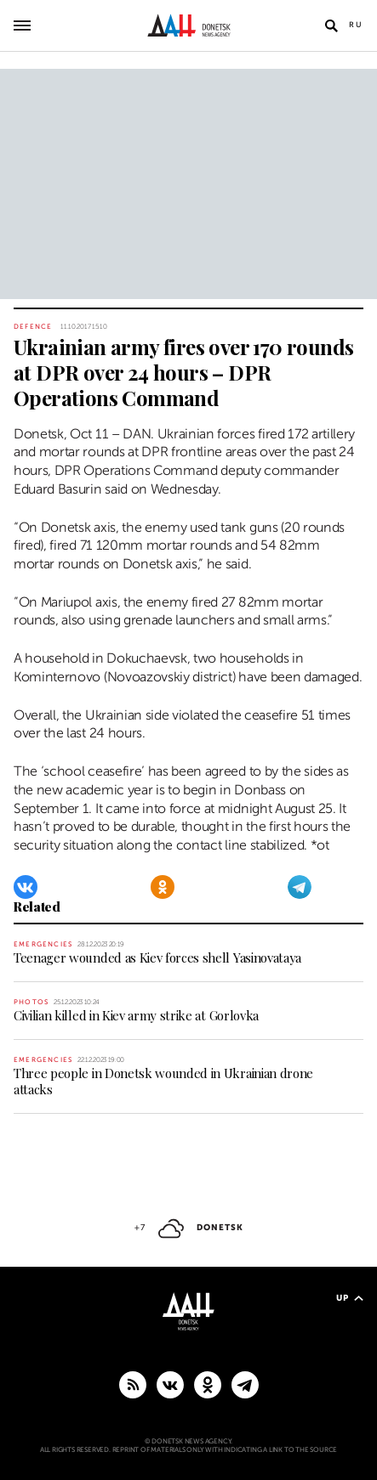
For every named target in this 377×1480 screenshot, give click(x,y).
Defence (33, 326)
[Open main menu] (22, 25)
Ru (356, 24)
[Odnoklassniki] (162, 887)
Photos (31, 1002)
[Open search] (331, 25)
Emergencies (43, 944)
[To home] (188, 25)
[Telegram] (299, 887)
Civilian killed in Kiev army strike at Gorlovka (136, 1015)
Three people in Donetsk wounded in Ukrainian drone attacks (163, 1081)
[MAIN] (245, 1384)
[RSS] (132, 1384)
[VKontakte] (25, 887)
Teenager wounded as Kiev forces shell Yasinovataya (157, 957)
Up (349, 1297)
